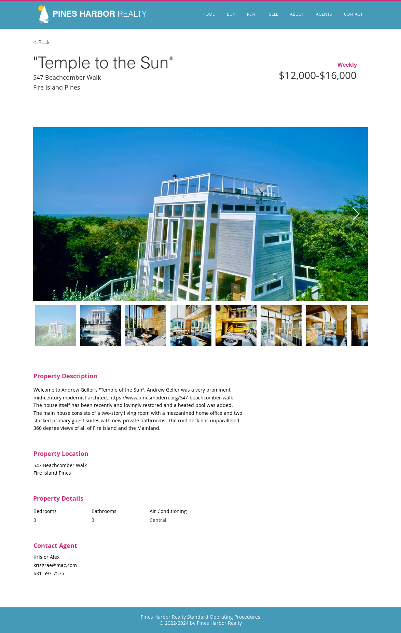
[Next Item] (356, 214)
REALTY (132, 14)
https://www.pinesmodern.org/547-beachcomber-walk (171, 397)
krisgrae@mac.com (55, 565)
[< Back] (56, 42)
